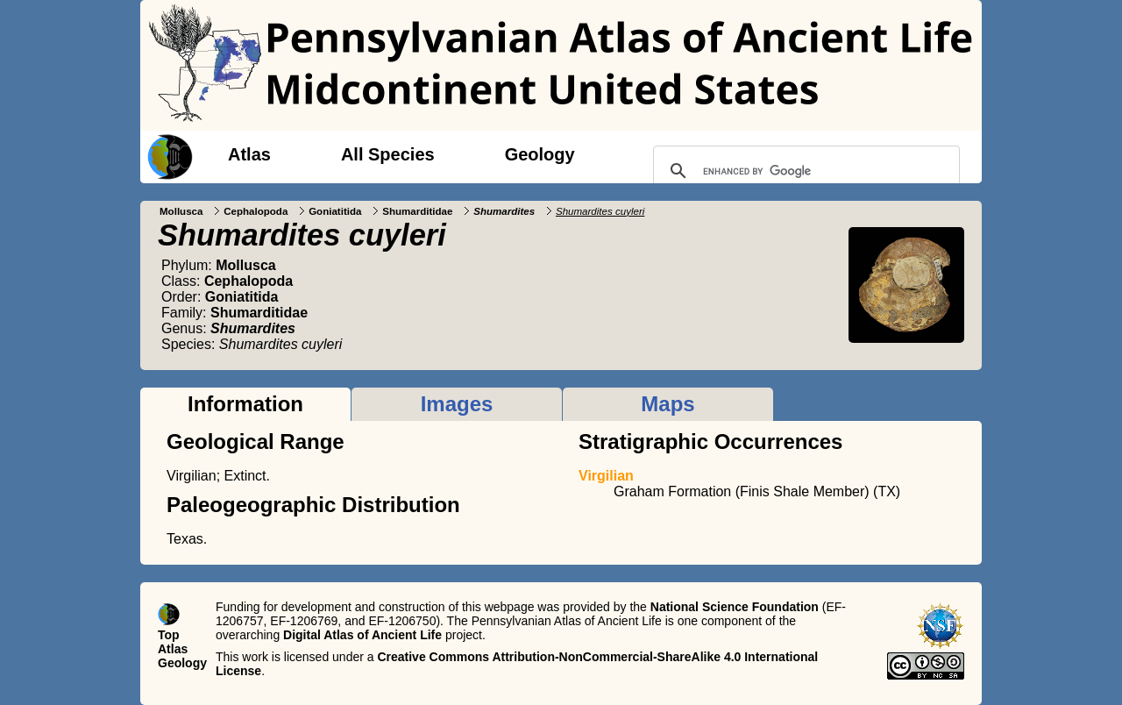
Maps (667, 404)
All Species (388, 154)
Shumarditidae (417, 211)
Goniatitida (335, 211)
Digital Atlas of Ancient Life (362, 635)
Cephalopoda (256, 211)
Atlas (249, 154)
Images (457, 404)
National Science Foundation (734, 607)
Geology (540, 154)
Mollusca (181, 211)
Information (245, 404)
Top (169, 635)
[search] (804, 171)
